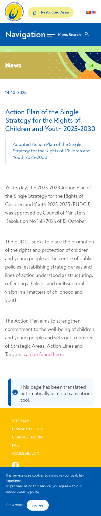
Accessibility (26, 453)
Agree (37, 505)
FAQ (16, 445)
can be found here (43, 354)
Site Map (20, 421)
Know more (14, 504)
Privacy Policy (27, 429)
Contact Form (27, 437)
